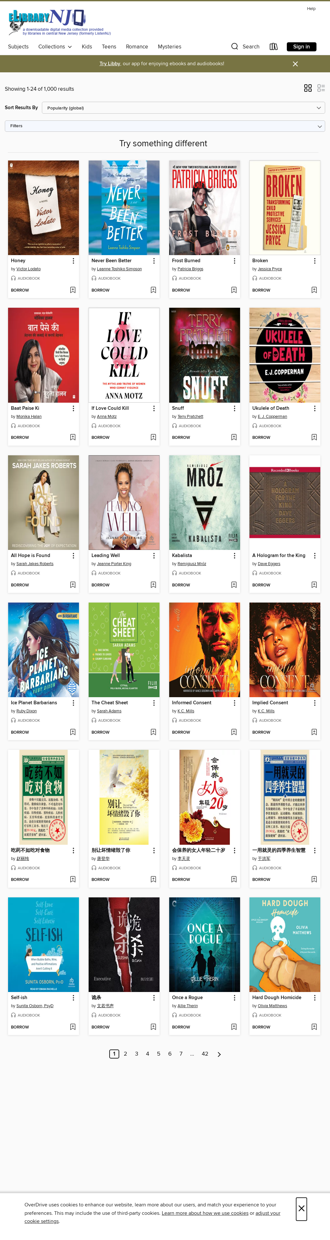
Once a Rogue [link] (187, 998)
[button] (244, 48)
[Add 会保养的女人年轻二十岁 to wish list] (234, 880)
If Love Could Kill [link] (110, 408)
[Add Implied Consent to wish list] (314, 732)
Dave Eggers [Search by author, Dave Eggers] (269, 563)
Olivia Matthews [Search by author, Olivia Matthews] (272, 1005)
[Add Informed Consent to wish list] (234, 732)
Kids (87, 46)
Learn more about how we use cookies (205, 1213)
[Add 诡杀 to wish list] (153, 1027)
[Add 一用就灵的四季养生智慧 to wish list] (314, 880)
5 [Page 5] (158, 1054)
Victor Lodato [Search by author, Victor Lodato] (28, 269)
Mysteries (169, 46)
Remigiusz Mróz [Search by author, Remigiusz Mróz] (192, 563)
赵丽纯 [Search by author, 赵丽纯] (22, 858)
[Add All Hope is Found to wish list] (73, 585)
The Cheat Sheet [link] (110, 703)
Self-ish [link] (19, 998)
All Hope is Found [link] (30, 556)
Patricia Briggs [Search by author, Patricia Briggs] (190, 269)
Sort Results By (21, 108)
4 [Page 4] (147, 1054)
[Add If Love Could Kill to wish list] (153, 438)
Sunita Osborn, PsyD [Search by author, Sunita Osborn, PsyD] (34, 1005)
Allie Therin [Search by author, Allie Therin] (188, 1005)
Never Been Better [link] (111, 261)
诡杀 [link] (96, 998)
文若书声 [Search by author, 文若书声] (105, 1005)
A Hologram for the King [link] (279, 556)
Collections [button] (55, 46)
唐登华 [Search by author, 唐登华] (103, 858)
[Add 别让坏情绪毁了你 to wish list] (153, 880)
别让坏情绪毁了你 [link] (111, 850)
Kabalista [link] (182, 556)
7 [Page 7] (181, 1054)
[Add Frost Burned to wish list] (234, 290)
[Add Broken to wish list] (314, 290)
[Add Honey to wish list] (73, 290)
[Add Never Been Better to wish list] (153, 290)
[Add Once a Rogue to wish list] (234, 1027)
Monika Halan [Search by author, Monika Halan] (29, 416)
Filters (16, 126)
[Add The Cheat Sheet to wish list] (153, 732)
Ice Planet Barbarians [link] (34, 703)
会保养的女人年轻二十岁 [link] (198, 850)
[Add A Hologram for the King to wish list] (314, 585)
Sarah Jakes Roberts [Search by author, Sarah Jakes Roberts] (34, 563)
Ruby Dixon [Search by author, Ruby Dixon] (26, 711)
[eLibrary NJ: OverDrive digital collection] (59, 22)
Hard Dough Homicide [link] (276, 998)
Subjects (18, 46)
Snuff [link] (178, 408)
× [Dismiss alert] (295, 64)
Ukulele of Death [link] (270, 408)
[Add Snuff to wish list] (234, 438)
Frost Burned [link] (186, 261)
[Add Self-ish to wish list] (73, 1027)
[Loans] (274, 48)
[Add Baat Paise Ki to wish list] (73, 438)
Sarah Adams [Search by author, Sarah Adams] (109, 711)
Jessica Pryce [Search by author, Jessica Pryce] (270, 269)
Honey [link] (18, 261)
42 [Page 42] (205, 1054)
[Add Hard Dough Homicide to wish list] (314, 1027)
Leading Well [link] (106, 556)
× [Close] (301, 1209)
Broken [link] (260, 261)
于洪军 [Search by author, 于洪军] (264, 858)
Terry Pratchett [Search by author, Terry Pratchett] (190, 416)
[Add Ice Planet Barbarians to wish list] (73, 732)
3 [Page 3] (136, 1054)
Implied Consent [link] (270, 703)
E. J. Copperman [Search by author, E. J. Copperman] (272, 416)
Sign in (301, 46)
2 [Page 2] (125, 1054)
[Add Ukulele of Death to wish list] (314, 438)
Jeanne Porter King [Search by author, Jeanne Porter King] (114, 563)
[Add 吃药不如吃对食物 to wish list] (73, 880)
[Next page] (219, 1054)
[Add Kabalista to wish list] (234, 585)
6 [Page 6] (170, 1054)
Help (311, 8)
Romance (137, 46)
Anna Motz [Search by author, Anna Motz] (107, 416)
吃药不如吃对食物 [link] (30, 850)
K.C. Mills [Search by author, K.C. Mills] (186, 711)
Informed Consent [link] (191, 703)
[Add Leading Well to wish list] (153, 585)
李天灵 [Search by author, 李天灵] (184, 858)
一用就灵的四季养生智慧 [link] (279, 850)
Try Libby (110, 63)
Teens (109, 46)
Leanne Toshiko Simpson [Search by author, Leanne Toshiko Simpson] (119, 269)
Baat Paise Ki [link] (25, 408)
